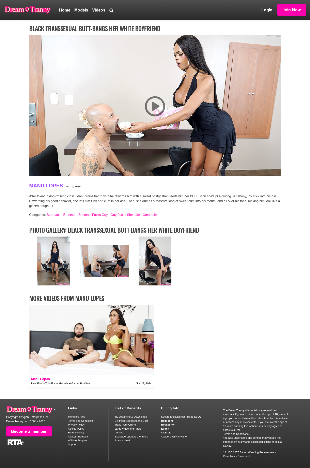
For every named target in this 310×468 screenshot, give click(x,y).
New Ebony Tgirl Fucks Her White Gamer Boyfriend (61, 383)
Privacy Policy (76, 424)
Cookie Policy (76, 428)
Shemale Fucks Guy (93, 215)
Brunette (69, 215)
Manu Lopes (46, 185)
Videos (98, 10)
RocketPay (167, 424)
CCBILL (166, 432)
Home (64, 10)
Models (81, 10)
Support (72, 444)
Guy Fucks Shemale (125, 215)
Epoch (165, 428)
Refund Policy (76, 432)
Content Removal (78, 436)
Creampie (150, 215)
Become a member (29, 431)
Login (266, 9)
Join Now (291, 9)
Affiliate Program (78, 440)
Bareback (53, 215)
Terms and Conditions (81, 420)
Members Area (76, 416)
